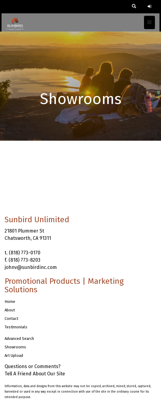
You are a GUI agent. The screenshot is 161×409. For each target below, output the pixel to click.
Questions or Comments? (32, 366)
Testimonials (16, 327)
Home (10, 301)
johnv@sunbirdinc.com (31, 267)
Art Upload (14, 355)
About (10, 310)
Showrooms (15, 347)
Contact (11, 318)
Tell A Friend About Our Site (35, 374)
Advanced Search (19, 338)
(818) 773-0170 (24, 253)
